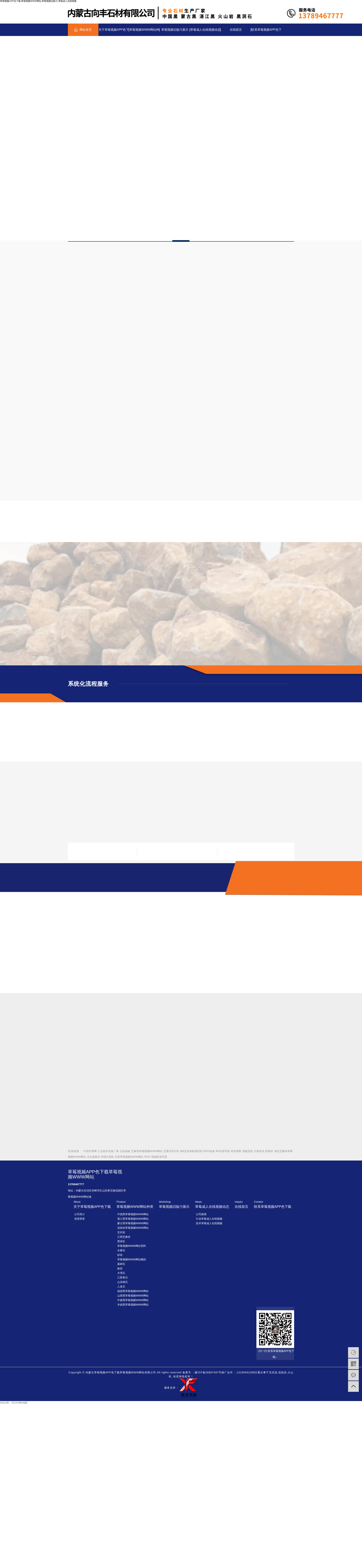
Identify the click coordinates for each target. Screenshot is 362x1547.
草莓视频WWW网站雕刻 (131, 1259)
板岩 (120, 1268)
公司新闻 (201, 1214)
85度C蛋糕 (107, 1156)
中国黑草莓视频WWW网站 (133, 1214)
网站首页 (86, 29)
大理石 (121, 1272)
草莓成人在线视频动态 (205, 29)
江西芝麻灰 (123, 1236)
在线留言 (236, 29)
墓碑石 (121, 1263)
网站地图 (22, 1402)
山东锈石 (122, 1282)
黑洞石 (121, 1241)
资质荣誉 (79, 1218)
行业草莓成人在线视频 (209, 1218)
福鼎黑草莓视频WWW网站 (133, 1291)
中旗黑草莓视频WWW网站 (133, 1300)
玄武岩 (121, 1232)
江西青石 (122, 1277)
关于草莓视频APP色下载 (114, 32)
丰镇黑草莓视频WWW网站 (133, 1304)
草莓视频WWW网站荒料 (131, 1245)
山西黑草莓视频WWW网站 (133, 1295)
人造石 (121, 1286)
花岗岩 (282, 1372)
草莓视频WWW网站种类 (144, 32)
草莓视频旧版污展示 (174, 29)
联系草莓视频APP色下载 (266, 32)
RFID (147, 1156)
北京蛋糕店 (93, 1156)
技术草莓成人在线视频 (209, 1223)
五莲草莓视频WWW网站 (129, 1156)
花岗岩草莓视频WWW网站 (133, 1227)
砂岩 (120, 1254)
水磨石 (121, 1250)
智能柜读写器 (159, 1156)
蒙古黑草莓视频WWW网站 (133, 1223)
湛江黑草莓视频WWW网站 (133, 1218)
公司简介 (79, 1214)
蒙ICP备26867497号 (208, 1372)
